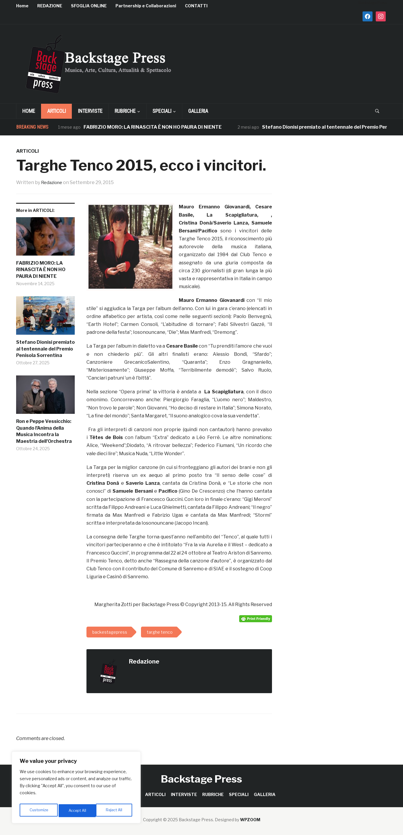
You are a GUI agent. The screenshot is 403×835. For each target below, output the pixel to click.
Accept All (115, 810)
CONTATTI (196, 5)
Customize (38, 810)
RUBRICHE (125, 111)
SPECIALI (161, 111)
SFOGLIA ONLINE (89, 5)
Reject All (77, 810)
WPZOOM (250, 819)
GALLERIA (198, 111)
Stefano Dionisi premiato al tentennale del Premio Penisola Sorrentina (45, 348)
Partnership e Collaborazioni (145, 5)
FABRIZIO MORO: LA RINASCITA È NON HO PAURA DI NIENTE (153, 127)
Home (22, 5)
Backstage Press (201, 779)
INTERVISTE (90, 111)
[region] (76, 789)
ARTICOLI (56, 111)
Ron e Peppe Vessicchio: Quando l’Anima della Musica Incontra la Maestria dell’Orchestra (44, 431)
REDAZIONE (49, 5)
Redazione (52, 182)
